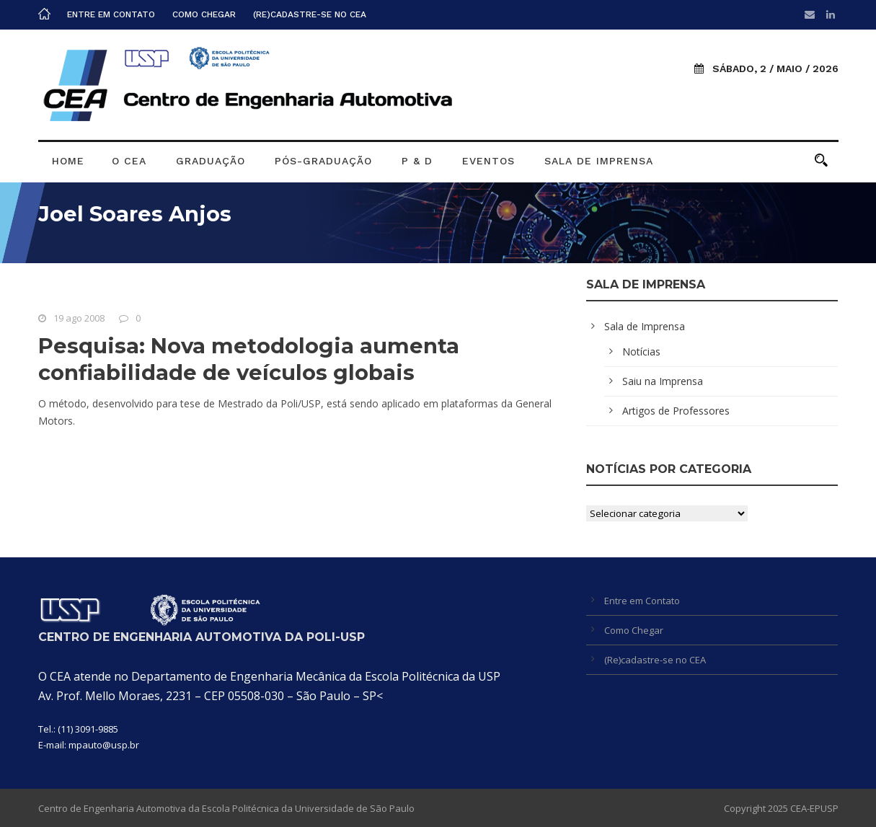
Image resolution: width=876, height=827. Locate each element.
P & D (417, 161)
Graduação (210, 161)
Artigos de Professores (676, 410)
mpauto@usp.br (103, 744)
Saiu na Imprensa (662, 381)
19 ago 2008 (79, 317)
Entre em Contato (111, 14)
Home (68, 161)
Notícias (641, 351)
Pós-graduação (323, 161)
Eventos (488, 161)
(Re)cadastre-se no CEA (309, 14)
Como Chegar (204, 14)
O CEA (129, 161)
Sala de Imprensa (598, 161)
